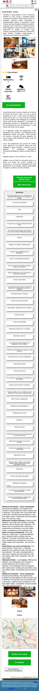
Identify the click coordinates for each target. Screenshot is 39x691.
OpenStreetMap (32, 648)
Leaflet (24, 648)
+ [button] (5, 621)
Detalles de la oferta (19, 654)
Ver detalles (19, 662)
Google (35, 682)
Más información (24, 185)
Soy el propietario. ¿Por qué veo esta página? (13, 669)
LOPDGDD (11, 688)
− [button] (5, 624)
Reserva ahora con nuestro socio (24, 178)
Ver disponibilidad (13, 105)
